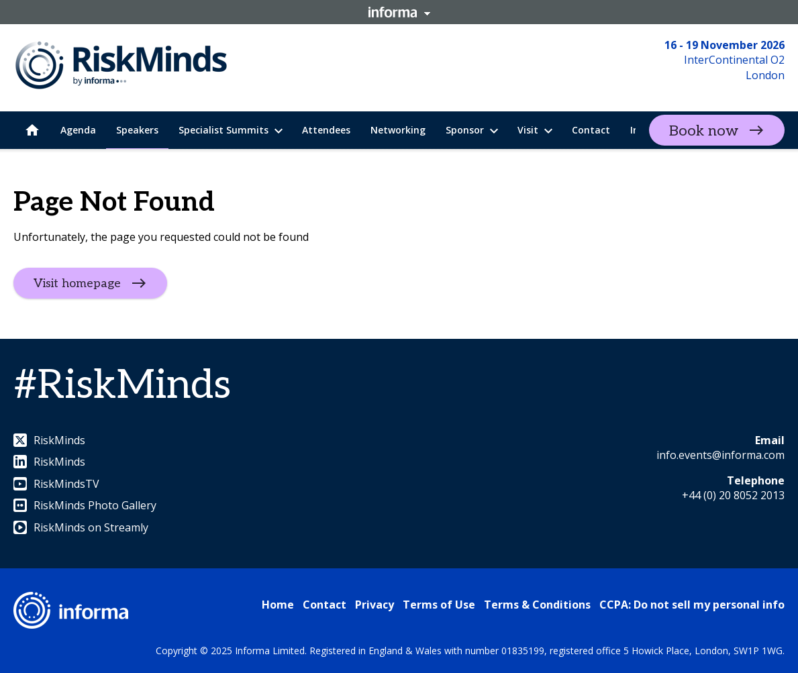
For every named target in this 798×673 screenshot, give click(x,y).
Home (278, 604)
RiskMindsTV (56, 483)
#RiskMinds (122, 386)
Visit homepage (77, 283)
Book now (703, 131)
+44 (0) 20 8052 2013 (733, 495)
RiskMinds (49, 440)
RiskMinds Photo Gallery (84, 505)
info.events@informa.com (720, 455)
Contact (324, 604)
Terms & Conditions (537, 604)
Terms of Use (439, 604)
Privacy (374, 604)
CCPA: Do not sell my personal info (692, 604)
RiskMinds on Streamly (80, 527)
